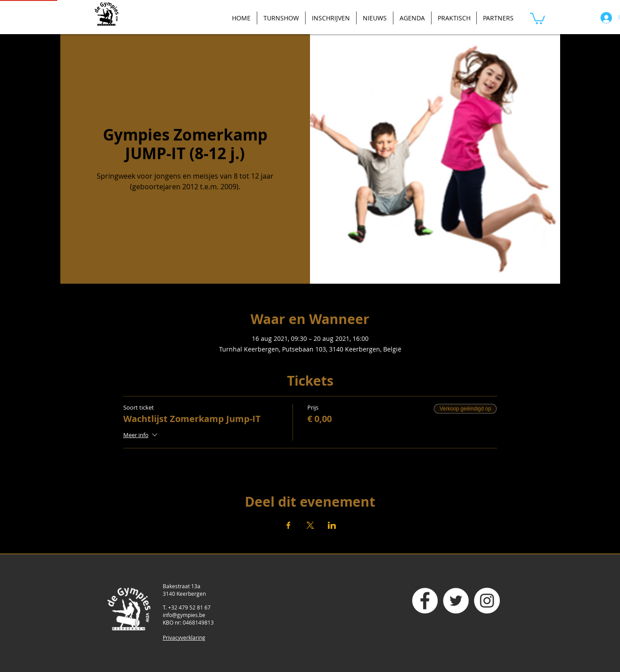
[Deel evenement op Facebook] (288, 525)
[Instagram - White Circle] (487, 600)
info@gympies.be (184, 614)
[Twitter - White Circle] (456, 600)
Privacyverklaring (184, 637)
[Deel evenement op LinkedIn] (332, 525)
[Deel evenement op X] (310, 525)
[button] (537, 18)
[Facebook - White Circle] (425, 600)
